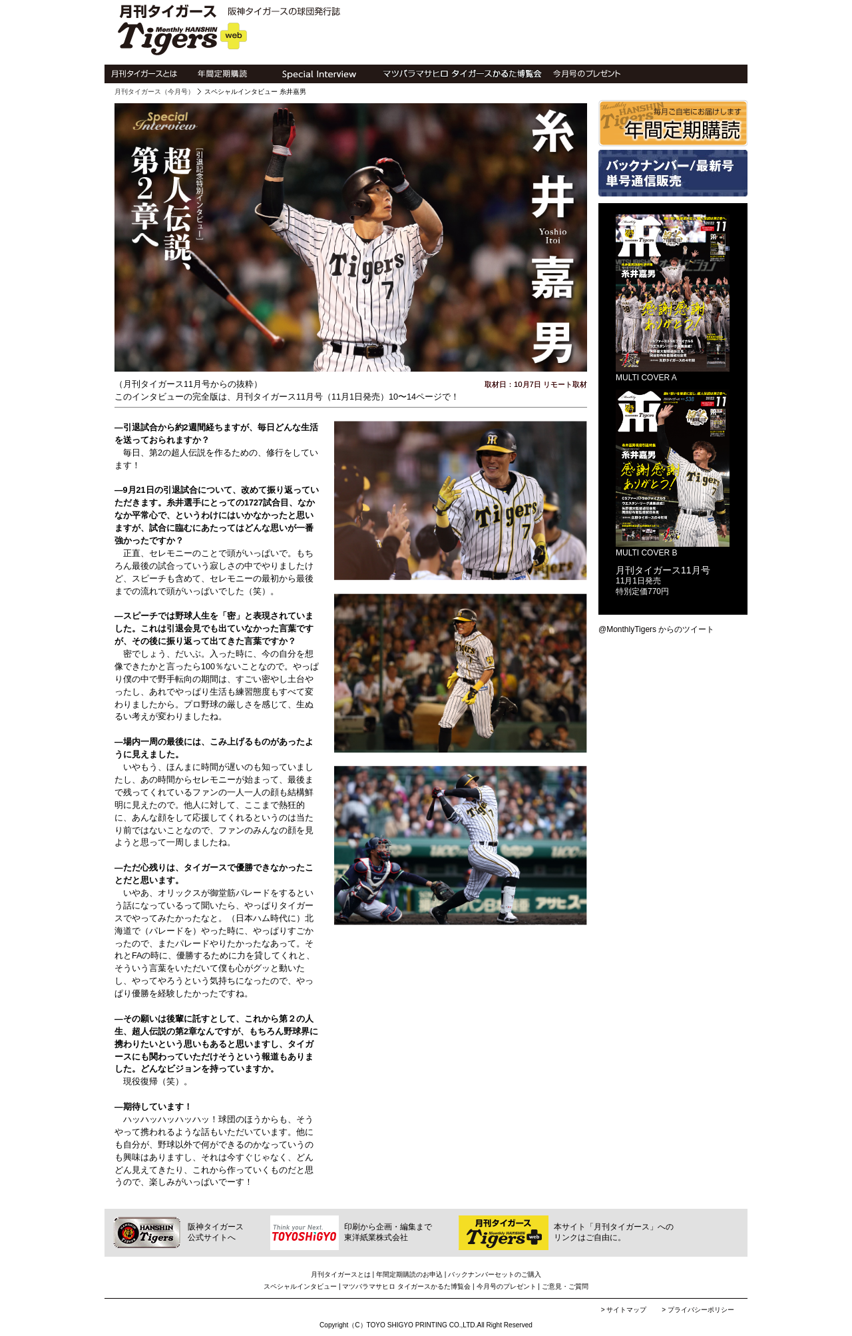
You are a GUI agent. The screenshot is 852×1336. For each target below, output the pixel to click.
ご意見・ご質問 (565, 1286)
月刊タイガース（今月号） (154, 91)
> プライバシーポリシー (698, 1309)
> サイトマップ (625, 1309)
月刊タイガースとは (341, 1274)
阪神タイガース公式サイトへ (216, 1232)
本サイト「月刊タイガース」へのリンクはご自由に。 (614, 1232)
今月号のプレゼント (506, 1286)
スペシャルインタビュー (300, 1286)
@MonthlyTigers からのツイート (656, 629)
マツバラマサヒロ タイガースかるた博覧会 (406, 1286)
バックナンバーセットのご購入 (494, 1274)
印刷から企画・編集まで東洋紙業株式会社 (388, 1232)
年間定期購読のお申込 (409, 1274)
